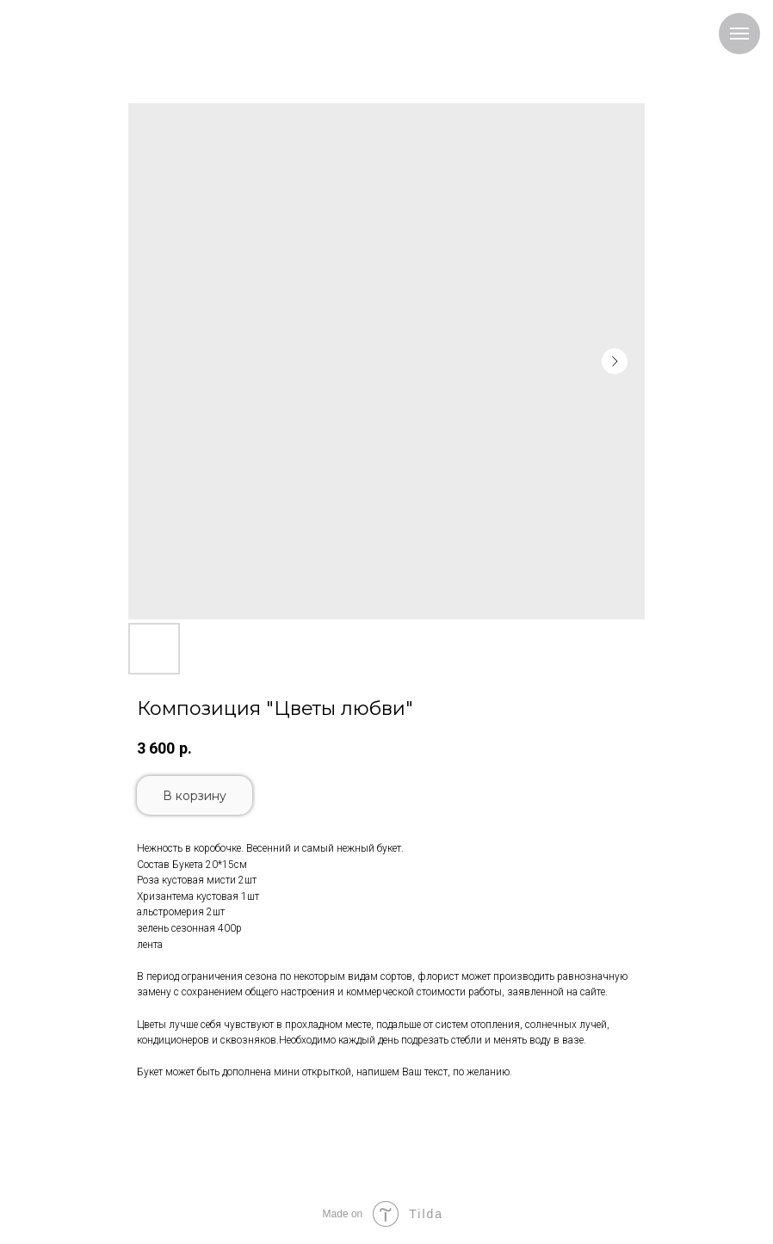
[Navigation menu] (739, 34)
